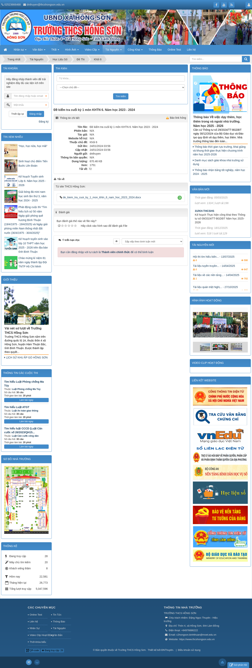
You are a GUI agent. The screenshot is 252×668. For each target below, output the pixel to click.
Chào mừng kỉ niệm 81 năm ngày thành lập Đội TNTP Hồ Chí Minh (33, 262)
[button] (180, 197)
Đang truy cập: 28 (52, 650)
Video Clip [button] (92, 50)
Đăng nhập (36, 113)
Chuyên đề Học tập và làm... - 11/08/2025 (217, 251)
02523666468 (12, 4)
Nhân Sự (35, 628)
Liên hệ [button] (191, 49)
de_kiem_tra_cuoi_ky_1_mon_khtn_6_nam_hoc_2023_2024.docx (100, 197)
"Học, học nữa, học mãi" (33, 146)
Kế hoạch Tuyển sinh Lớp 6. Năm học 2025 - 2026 (32, 181)
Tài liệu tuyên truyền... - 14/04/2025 (214, 270)
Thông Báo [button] (155, 49)
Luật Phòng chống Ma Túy (26, 389)
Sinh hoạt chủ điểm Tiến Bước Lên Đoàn (33, 163)
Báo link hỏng (178, 117)
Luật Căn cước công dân (25, 436)
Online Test (36, 614)
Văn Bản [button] (38, 50)
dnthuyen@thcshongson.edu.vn (45, 4)
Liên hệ (34, 621)
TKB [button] (55, 50)
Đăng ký (43, 121)
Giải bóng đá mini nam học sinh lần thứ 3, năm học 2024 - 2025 (32, 196)
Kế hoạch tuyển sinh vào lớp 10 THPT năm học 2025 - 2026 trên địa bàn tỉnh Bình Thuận (33, 245)
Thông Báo (59, 621)
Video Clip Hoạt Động (39, 635)
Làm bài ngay (26, 400)
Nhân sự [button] (20, 50)
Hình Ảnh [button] (72, 50)
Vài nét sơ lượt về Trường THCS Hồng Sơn (23, 330)
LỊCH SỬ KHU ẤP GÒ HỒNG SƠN (26, 357)
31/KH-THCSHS (204, 216)
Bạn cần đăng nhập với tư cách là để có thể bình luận (107, 252)
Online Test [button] (174, 49)
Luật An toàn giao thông (25, 410)
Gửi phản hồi (238, 665)
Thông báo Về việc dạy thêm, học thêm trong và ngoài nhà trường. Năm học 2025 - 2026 (217, 121)
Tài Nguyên (59, 628)
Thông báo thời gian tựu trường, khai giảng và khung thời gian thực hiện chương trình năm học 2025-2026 (219, 150)
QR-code (32, 650)
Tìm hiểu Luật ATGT (16, 407)
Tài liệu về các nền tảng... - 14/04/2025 (216, 279)
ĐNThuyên (167, 650)
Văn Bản (58, 635)
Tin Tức (57, 614)
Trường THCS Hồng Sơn (132, 650)
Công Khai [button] (135, 50)
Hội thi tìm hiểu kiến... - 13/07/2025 (213, 261)
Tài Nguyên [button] (113, 50)
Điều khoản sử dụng (189, 650)
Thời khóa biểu (38, 642)
